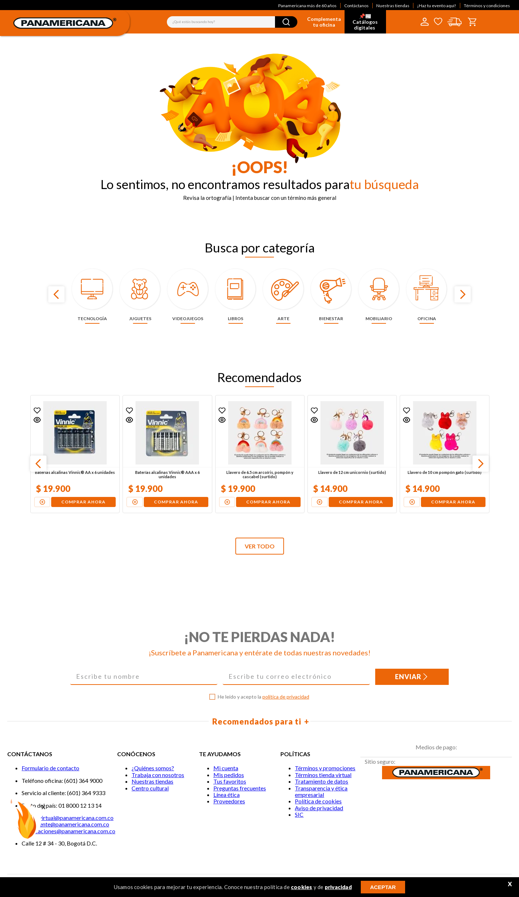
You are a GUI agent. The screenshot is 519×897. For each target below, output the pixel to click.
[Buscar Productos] (286, 22)
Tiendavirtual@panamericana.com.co (68, 817)
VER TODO (260, 546)
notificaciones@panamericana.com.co (68, 831)
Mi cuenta (225, 767)
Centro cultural (150, 788)
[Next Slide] (462, 294)
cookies (301, 887)
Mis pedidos (228, 774)
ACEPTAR (383, 887)
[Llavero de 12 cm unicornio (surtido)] (352, 454)
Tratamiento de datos (321, 781)
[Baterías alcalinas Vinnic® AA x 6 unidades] (75, 454)
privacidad (338, 887)
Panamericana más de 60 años (307, 5)
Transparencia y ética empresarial (321, 791)
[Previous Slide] (56, 294)
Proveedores (229, 801)
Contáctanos (356, 5)
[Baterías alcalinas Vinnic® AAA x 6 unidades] (167, 454)
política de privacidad (285, 697)
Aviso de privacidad (319, 807)
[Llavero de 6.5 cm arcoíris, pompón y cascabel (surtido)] (260, 454)
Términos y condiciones (487, 5)
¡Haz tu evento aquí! (436, 5)
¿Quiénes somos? (153, 767)
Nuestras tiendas (392, 5)
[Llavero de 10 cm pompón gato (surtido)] (444, 454)
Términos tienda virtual (323, 774)
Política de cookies (318, 801)
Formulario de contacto (50, 767)
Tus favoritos (229, 781)
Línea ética (226, 794)
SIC (299, 814)
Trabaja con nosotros (158, 774)
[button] (37, 420)
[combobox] (232, 22)
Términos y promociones (325, 767)
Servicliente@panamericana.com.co (65, 824)
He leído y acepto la (263, 697)
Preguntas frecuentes (239, 788)
